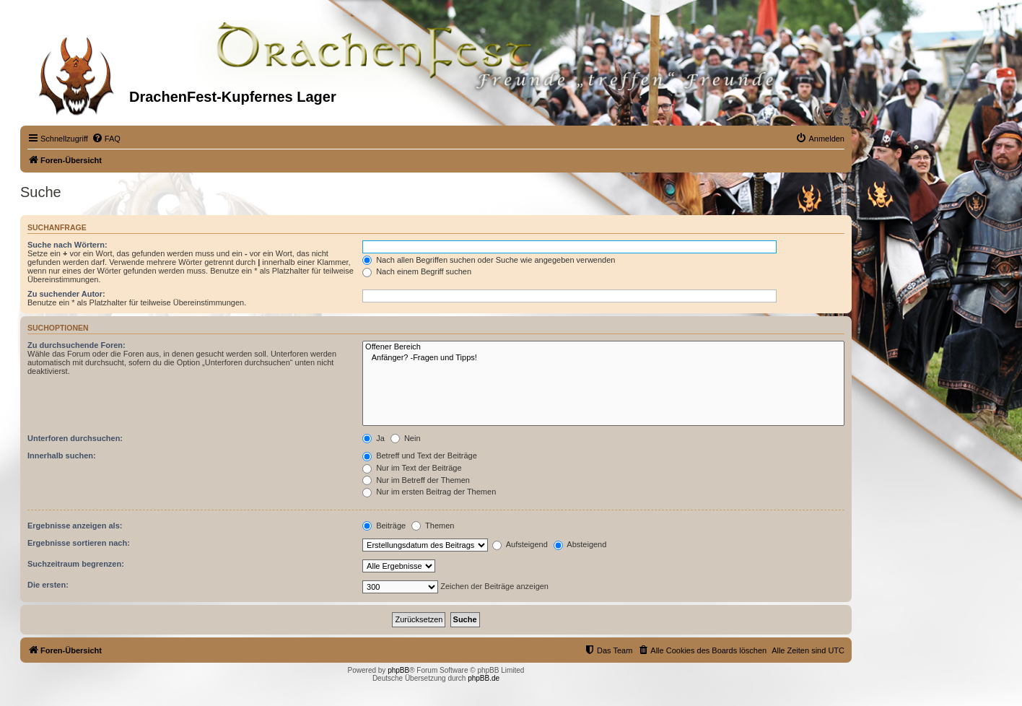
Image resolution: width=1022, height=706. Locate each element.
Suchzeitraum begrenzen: (75, 563)
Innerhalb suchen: (61, 455)
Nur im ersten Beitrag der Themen (429, 491)
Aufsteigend (520, 544)
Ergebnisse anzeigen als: (74, 525)
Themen (432, 525)
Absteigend (580, 544)
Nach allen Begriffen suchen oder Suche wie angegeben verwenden (488, 260)
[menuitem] (106, 138)
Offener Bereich (603, 347)
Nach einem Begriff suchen (416, 271)
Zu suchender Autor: (66, 293)
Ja (373, 438)
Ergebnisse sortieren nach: (78, 543)
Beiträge (384, 525)
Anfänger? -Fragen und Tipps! (603, 358)
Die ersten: (48, 584)
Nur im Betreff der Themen (416, 480)
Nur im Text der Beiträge (411, 467)
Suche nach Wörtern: (67, 244)
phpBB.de (483, 678)
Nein (405, 438)
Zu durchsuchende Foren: (76, 345)
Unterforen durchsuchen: (75, 438)
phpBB (398, 670)
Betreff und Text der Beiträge (419, 455)
